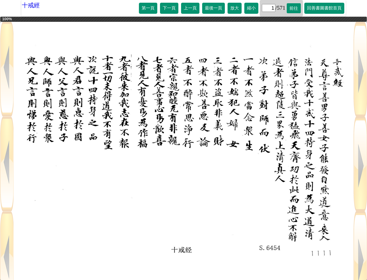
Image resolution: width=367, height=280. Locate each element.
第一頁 (148, 8)
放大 (234, 8)
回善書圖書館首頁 (324, 8)
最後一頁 (213, 8)
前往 (293, 8)
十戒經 (31, 5)
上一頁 (190, 8)
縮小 (251, 8)
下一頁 (169, 8)
